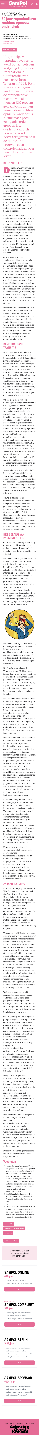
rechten (8, 1233)
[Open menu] (2, 4)
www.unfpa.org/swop (14, 1192)
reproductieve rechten (14, 1228)
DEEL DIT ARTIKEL (9, 50)
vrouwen (8, 1224)
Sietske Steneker (10, 35)
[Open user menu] (37, 4)
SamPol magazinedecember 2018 (8, 42)
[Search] (32, 4)
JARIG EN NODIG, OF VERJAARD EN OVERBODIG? (14, 14)
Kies (19, 1289)
